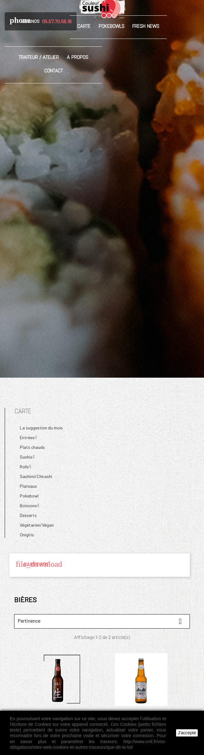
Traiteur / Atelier (39, 57)
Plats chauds (32, 447)
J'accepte (187, 732)
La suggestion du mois (41, 427)
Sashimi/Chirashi (36, 476)
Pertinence (102, 621)
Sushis (26, 457)
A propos (77, 57)
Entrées (27, 437)
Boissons (28, 505)
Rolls (24, 466)
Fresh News (145, 26)
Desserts (28, 515)
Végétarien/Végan (37, 525)
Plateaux (28, 486)
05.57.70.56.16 (57, 21)
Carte (83, 26)
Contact (53, 70)
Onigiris (27, 534)
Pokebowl (29, 495)
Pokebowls (111, 26)
